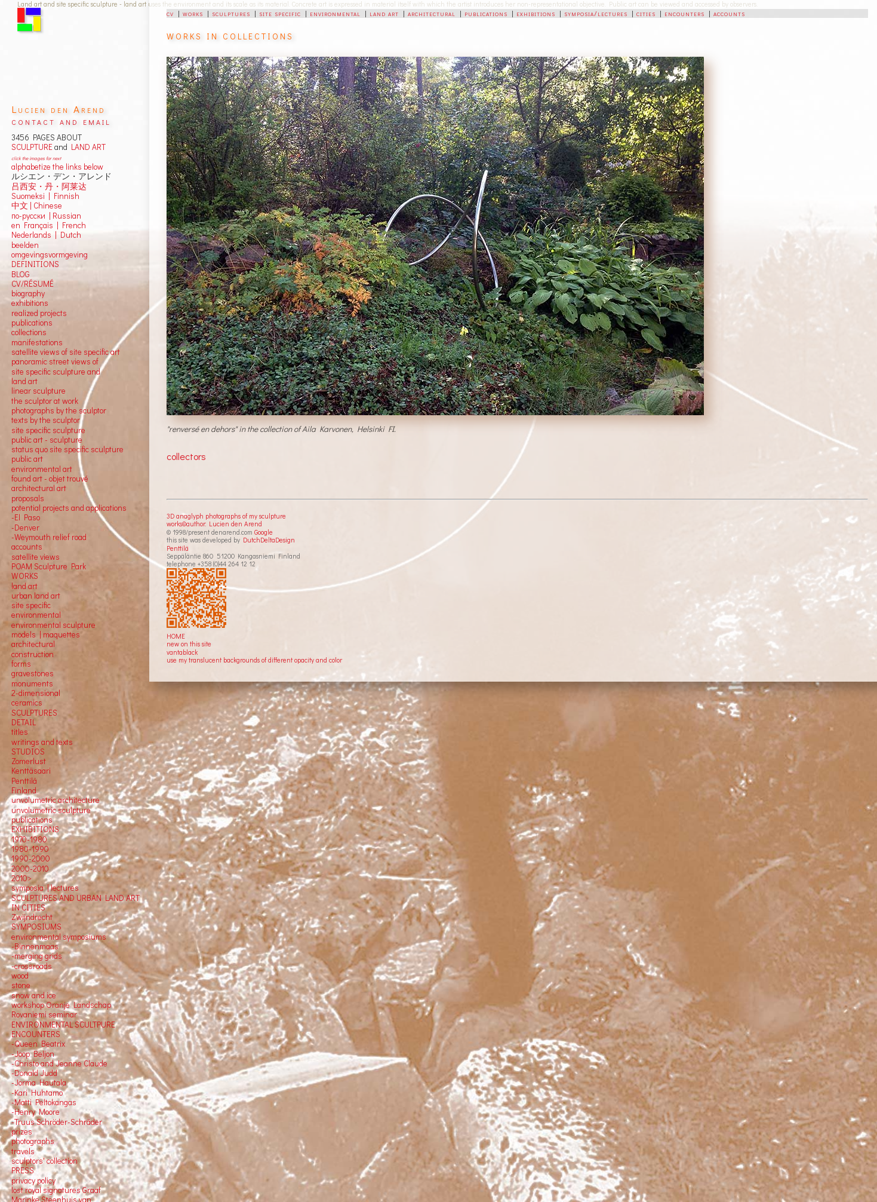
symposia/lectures (595, 13)
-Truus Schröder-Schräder (56, 1122)
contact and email (61, 121)
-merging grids (36, 955)
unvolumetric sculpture (51, 810)
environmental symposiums (58, 936)
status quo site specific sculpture (67, 449)
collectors (186, 456)
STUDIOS (28, 751)
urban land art (35, 595)
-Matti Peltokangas (43, 1102)
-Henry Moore (35, 1111)
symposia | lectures (45, 887)
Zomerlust (28, 761)
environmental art (41, 469)
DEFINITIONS (35, 264)
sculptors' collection (44, 1160)
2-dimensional (35, 693)
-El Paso (25, 517)
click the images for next (36, 158)
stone (20, 985)
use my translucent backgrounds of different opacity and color (254, 659)
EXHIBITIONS (35, 829)
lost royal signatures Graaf (56, 1190)
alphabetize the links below (57, 166)
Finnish (64, 196)
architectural (432, 13)
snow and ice (33, 995)
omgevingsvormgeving (49, 254)
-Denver (25, 527)
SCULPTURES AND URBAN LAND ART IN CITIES (75, 903)
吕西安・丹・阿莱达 (49, 186)
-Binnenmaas (35, 946)
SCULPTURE (32, 147)
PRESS (22, 1170)
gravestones (32, 673)
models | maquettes (45, 634)
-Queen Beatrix (38, 1043)
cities (646, 13)
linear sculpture (38, 390)
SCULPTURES (34, 712)
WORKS (24, 576)
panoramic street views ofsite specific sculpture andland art (55, 371)
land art (384, 13)
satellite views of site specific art (65, 352)
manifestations (37, 342)
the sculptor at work (44, 400)
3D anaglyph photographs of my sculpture (226, 515)
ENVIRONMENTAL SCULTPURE (63, 1024)
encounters (684, 13)
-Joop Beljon (32, 1053)
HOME (176, 635)
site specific (280, 13)
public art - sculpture (46, 439)
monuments (32, 683)
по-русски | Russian (46, 215)
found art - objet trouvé (49, 478)
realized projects (39, 313)
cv (170, 13)
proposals (27, 498)
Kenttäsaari (31, 770)
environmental (335, 13)
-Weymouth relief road (49, 537)
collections (29, 332)
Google (263, 532)
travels (23, 1151)
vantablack (182, 652)
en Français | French (48, 225)
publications (485, 13)
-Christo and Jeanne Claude (59, 1063)
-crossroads (31, 966)
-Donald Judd (34, 1073)
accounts (729, 13)
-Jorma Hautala (38, 1082)
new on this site (189, 643)
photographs (32, 1141)
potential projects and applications (69, 507)
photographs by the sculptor (58, 410)
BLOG (20, 274)
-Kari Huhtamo (37, 1092)
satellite (24, 556)
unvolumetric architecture (55, 800)
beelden (25, 245)
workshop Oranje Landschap (61, 1004)
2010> (21, 878)
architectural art (38, 488)
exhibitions (535, 13)
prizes (21, 1131)
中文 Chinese (36, 205)
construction (32, 654)
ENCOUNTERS (35, 1034)
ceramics (26, 702)
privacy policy (33, 1180)
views (50, 556)
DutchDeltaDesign (269, 539)
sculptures (231, 13)
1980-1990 (30, 849)
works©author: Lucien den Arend (214, 523)
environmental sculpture (53, 625)
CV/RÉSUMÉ (32, 283)
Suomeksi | (30, 196)
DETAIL (23, 722)
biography (28, 293)
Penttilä (178, 548)
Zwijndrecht (32, 917)
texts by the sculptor (45, 420)
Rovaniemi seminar (44, 1014)
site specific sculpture (48, 430)
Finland (23, 790)
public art (27, 458)
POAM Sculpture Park (48, 566)
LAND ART (86, 147)
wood (20, 975)
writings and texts (42, 742)
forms (21, 663)
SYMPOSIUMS (36, 926)
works (193, 13)
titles (19, 731)
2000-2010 (30, 868)
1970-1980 (29, 839)
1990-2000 (30, 858)
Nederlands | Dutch (46, 234)
